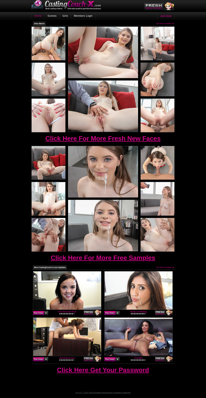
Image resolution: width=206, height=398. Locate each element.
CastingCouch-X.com (67, 5)
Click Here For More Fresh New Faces (103, 138)
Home (38, 15)
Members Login (83, 15)
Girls (65, 15)
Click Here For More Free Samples (103, 258)
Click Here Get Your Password (103, 370)
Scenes (52, 15)
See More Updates (164, 23)
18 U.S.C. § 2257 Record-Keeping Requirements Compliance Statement (103, 393)
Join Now (166, 15)
